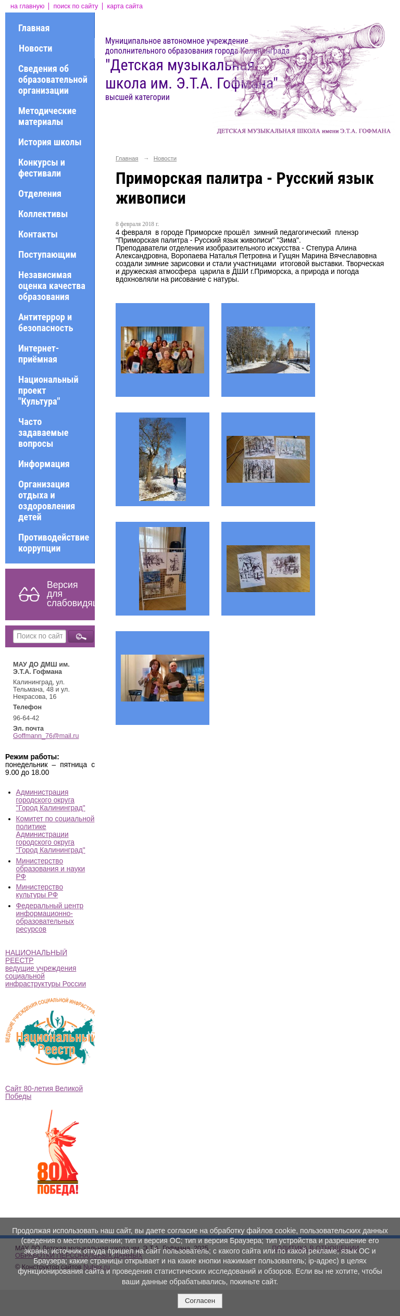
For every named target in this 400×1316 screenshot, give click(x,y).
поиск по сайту (75, 6)
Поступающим (47, 254)
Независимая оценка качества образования (51, 285)
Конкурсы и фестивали (41, 168)
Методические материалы (47, 116)
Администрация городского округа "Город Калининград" (50, 800)
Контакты (38, 234)
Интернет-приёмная (38, 354)
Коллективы (43, 213)
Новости (35, 48)
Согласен (200, 1301)
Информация (44, 463)
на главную (27, 6)
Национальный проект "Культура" (48, 390)
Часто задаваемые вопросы (43, 432)
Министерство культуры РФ (40, 891)
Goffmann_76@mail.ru (46, 736)
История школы (50, 141)
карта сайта (125, 6)
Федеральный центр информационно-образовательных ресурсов (50, 917)
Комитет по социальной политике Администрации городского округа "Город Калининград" (55, 834)
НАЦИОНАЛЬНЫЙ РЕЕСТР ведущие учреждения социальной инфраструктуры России (45, 968)
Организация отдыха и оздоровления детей (46, 500)
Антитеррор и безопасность (45, 322)
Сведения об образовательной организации (53, 79)
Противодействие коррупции (53, 543)
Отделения (39, 193)
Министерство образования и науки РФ (50, 869)
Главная (33, 27)
